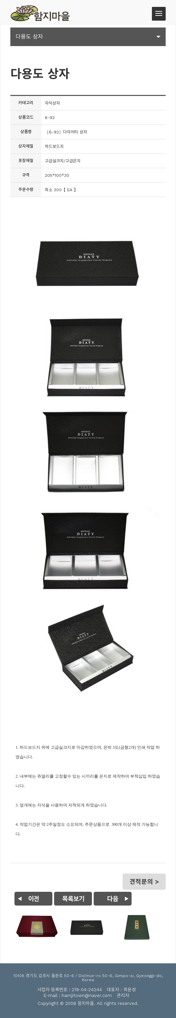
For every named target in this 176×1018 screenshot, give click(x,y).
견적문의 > (144, 881)
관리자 (123, 995)
